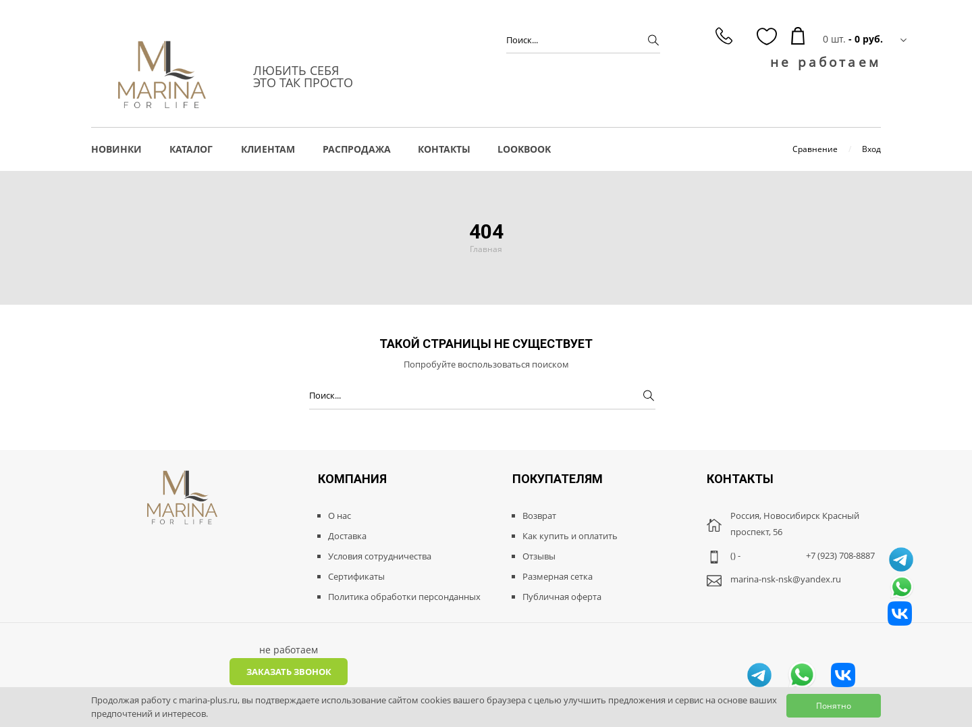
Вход (871, 149)
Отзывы (539, 556)
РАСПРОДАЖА (357, 149)
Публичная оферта (561, 597)
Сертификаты (356, 576)
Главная (486, 249)
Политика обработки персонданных (404, 597)
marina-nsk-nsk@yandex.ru (785, 579)
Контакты (444, 149)
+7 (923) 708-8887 (840, 555)
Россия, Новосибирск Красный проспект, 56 (794, 523)
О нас (339, 515)
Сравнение (815, 149)
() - (735, 555)
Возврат (539, 515)
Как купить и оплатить (570, 536)
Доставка (347, 536)
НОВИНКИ (116, 149)
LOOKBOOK (524, 149)
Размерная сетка (557, 576)
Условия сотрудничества (379, 556)
